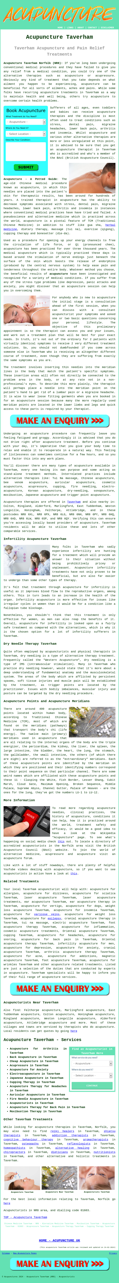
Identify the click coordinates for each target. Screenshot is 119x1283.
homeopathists (14, 1148)
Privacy (113, 1253)
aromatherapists (95, 1139)
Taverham (74, 501)
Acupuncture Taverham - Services (42, 1040)
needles (9, 191)
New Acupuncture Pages (25, 1253)
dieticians (59, 1152)
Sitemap (6, 1253)
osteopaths (30, 1143)
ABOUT (80, 27)
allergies (11, 893)
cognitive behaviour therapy (28, 1139)
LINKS (70, 27)
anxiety (93, 947)
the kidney (59, 746)
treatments (101, 1156)
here (74, 1031)
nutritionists (104, 1152)
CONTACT (92, 27)
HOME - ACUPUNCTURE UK (59, 1240)
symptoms (44, 343)
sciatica (108, 893)
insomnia (90, 910)
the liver (78, 746)
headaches (75, 935)
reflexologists (78, 1143)
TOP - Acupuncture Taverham (25, 1217)
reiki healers (62, 1131)
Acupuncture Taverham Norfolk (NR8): (33, 63)
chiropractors (14, 1152)
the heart (64, 750)
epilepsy (54, 918)
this (61, 841)
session (92, 305)
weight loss (105, 914)
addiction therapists (70, 1135)
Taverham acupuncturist (41, 889)
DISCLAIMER (107, 27)
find (16, 1010)
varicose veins (46, 914)
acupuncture (90, 84)
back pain (62, 939)
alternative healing (72, 1148)
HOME (60, 27)
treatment (51, 79)
